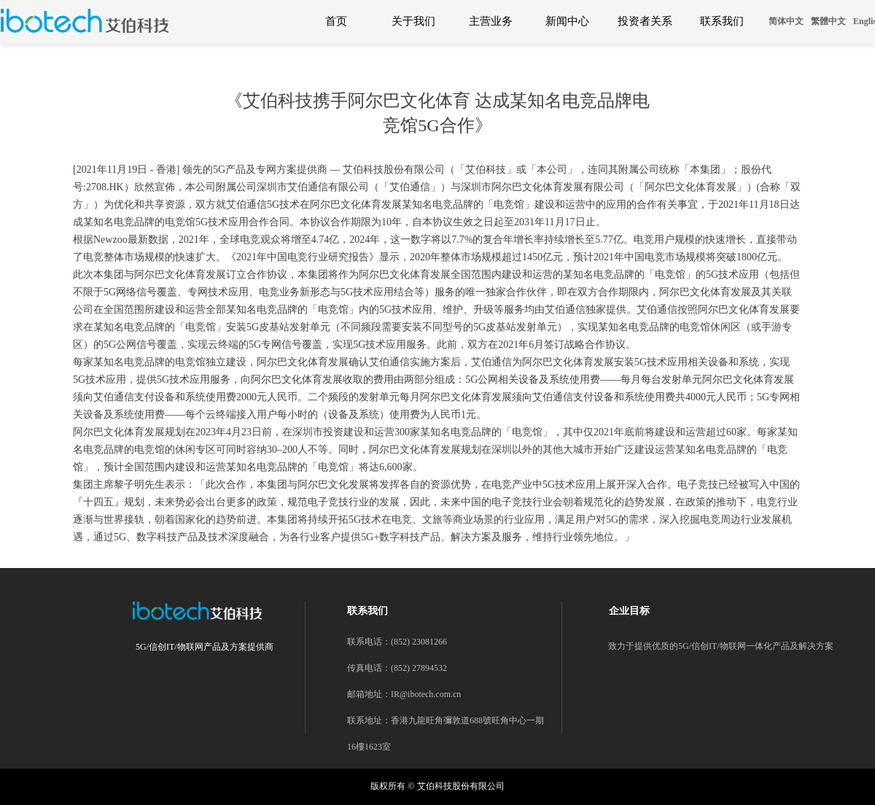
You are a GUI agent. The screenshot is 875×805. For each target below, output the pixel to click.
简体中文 (786, 21)
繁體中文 (828, 21)
